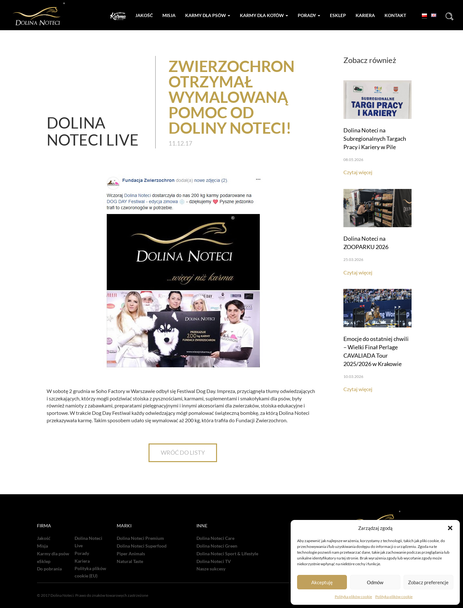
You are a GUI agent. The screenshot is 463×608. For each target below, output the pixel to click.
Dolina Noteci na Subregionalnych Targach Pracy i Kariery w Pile (374, 138)
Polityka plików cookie (353, 596)
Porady (309, 15)
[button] (450, 528)
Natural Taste (130, 561)
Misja (169, 15)
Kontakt (395, 15)
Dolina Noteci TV (213, 561)
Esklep (338, 15)
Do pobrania (49, 568)
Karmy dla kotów (264, 15)
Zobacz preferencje (428, 582)
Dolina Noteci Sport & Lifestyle (227, 553)
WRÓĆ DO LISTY (183, 452)
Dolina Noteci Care (215, 538)
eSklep (43, 561)
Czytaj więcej (357, 172)
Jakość (144, 15)
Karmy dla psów (207, 15)
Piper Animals (131, 553)
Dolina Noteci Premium (140, 538)
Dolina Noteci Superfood (142, 546)
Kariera (365, 15)
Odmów (375, 582)
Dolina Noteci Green (216, 546)
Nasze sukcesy (210, 568)
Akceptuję (322, 582)
